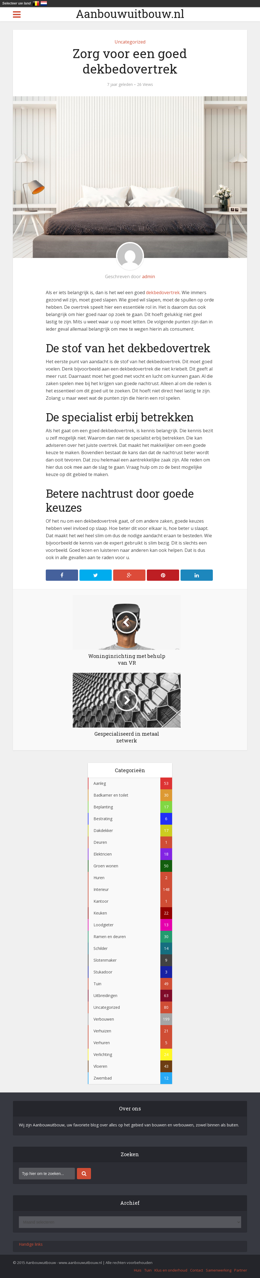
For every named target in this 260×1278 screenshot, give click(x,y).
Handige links (31, 1244)
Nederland (43, 3)
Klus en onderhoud (170, 1270)
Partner (240, 1270)
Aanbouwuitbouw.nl (130, 14)
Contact (196, 1270)
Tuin (148, 1270)
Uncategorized (130, 42)
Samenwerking (218, 1270)
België (36, 3)
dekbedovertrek (163, 292)
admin (148, 276)
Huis (138, 1270)
